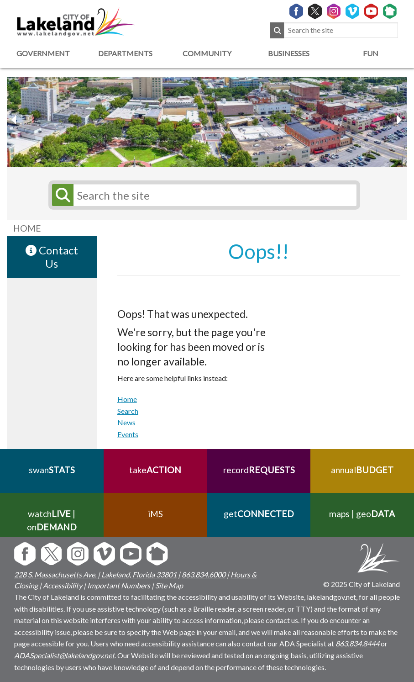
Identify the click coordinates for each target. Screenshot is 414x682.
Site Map (169, 585)
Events (127, 434)
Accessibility (62, 585)
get (259, 513)
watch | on (52, 520)
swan (52, 470)
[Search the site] (341, 30)
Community (207, 53)
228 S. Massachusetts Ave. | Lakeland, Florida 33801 (95, 574)
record (258, 470)
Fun (370, 53)
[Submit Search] (277, 30)
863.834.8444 (357, 643)
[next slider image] (15, 119)
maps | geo (362, 513)
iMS (155, 513)
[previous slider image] (399, 119)
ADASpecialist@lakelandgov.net (64, 655)
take (155, 470)
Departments (125, 53)
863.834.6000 (203, 574)
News (126, 422)
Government (43, 53)
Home (127, 399)
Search (127, 411)
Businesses (288, 53)
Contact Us (52, 256)
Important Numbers (118, 585)
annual (362, 470)
